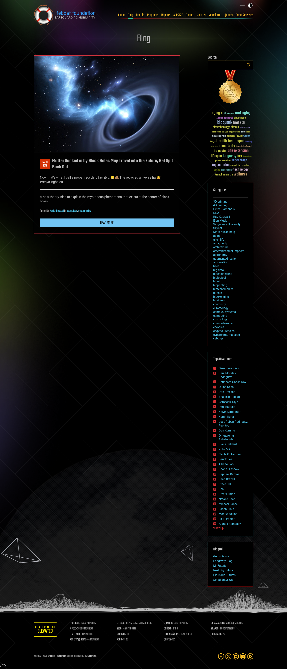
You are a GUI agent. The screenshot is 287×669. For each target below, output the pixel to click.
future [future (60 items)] (239, 136)
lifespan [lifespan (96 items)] (216, 156)
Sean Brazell (227, 479)
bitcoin (217, 293)
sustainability (84, 211)
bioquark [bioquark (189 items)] (224, 122)
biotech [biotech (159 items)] (239, 122)
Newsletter (214, 15)
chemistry (219, 304)
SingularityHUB (223, 580)
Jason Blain (226, 509)
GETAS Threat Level (46, 630)
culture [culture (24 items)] (243, 132)
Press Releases (244, 15)
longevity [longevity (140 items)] (229, 156)
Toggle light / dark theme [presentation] (250, 5)
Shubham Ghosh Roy (232, 382)
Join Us (201, 15)
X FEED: (75, 628)
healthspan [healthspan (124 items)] (236, 141)
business (219, 300)
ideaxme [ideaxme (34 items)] (214, 146)
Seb (221, 489)
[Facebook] (221, 656)
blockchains (221, 296)
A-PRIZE (178, 15)
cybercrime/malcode (226, 335)
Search (248, 65)
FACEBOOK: (77, 623)
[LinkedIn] (236, 656)
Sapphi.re (91, 656)
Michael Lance (228, 504)
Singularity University (227, 224)
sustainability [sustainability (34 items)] (226, 170)
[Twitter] (228, 656)
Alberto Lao (226, 464)
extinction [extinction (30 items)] (231, 136)
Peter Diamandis (224, 209)
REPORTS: (123, 634)
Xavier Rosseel (57, 211)
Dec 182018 (45, 164)
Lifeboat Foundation (57, 656)
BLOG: (121, 628)
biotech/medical (223, 289)
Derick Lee (225, 459)
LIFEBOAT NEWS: (126, 623)
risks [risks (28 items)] (239, 165)
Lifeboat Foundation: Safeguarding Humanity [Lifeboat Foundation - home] (65, 15)
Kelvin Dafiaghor (229, 412)
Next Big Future (223, 570)
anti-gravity (220, 243)
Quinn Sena (226, 387)
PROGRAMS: (217, 634)
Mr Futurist (220, 565)
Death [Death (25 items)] (248, 132)
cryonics (218, 327)
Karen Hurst (226, 416)
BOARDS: (216, 628)
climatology (220, 308)
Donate (190, 15)
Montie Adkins (228, 514)
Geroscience (221, 556)
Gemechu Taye (228, 402)
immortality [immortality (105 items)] (227, 146)
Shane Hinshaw (229, 469)
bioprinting (220, 285)
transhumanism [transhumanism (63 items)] (224, 174)
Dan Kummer (227, 430)
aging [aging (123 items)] (216, 113)
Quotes (228, 15)
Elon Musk (220, 220)
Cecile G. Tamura (230, 454)
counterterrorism (223, 323)
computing (220, 315)
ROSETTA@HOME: (80, 639)
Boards (140, 15)
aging (217, 236)
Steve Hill (225, 484)
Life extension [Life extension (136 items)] (238, 150)
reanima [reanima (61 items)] (226, 160)
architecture (220, 247)
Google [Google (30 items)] (212, 142)
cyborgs (218, 338)
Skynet (217, 228)
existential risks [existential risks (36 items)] (219, 136)
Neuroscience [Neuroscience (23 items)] (247, 157)
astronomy (220, 255)
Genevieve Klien (229, 368)
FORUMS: (123, 639)
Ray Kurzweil (221, 216)
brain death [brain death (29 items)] (216, 132)
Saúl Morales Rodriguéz (227, 375)
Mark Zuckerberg (224, 232)
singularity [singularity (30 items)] (246, 165)
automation (220, 262)
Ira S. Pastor (226, 519)
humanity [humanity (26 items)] (248, 142)
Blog (130, 15)
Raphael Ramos (229, 474)
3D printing (220, 201)
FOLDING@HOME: (173, 634)
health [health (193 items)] (221, 141)
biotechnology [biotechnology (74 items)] (221, 127)
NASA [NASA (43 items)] (239, 156)
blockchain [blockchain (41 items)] (245, 127)
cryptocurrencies (223, 331)
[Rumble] (250, 656)
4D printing (220, 205)
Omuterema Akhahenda (226, 437)
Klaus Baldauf (228, 444)
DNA (216, 213)
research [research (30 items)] (233, 165)
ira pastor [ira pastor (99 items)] (220, 151)
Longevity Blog (222, 561)
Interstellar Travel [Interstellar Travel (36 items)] (243, 146)
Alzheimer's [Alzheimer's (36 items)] (229, 113)
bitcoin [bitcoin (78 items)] (235, 127)
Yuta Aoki (225, 449)
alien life (218, 239)
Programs (152, 15)
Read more (107, 223)
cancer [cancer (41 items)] (225, 131)
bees (216, 266)
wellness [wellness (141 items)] (240, 174)
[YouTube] (243, 656)
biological (219, 277)
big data (218, 270)
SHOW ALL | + (218, 528)
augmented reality (224, 258)
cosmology (72, 211)
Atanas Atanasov (230, 524)
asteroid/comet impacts (228, 251)
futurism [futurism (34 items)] (246, 136)
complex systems (224, 312)
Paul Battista (227, 407)
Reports (165, 15)
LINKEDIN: (169, 623)
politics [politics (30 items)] (218, 161)
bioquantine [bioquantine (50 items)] (240, 117)
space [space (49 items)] (217, 169)
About (121, 15)
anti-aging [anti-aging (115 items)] (243, 113)
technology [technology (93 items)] (241, 170)
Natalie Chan (227, 499)
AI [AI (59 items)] (222, 113)
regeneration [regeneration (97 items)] (221, 165)
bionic (217, 281)
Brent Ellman (227, 494)
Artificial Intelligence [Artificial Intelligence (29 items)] (225, 118)
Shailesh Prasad (229, 397)
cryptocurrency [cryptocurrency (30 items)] (234, 132)
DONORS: (169, 628)
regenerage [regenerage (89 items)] (239, 160)
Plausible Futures (224, 575)
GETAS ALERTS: (219, 623)
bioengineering (222, 274)
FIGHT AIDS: (78, 634)
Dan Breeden (227, 392)
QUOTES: (169, 639)
